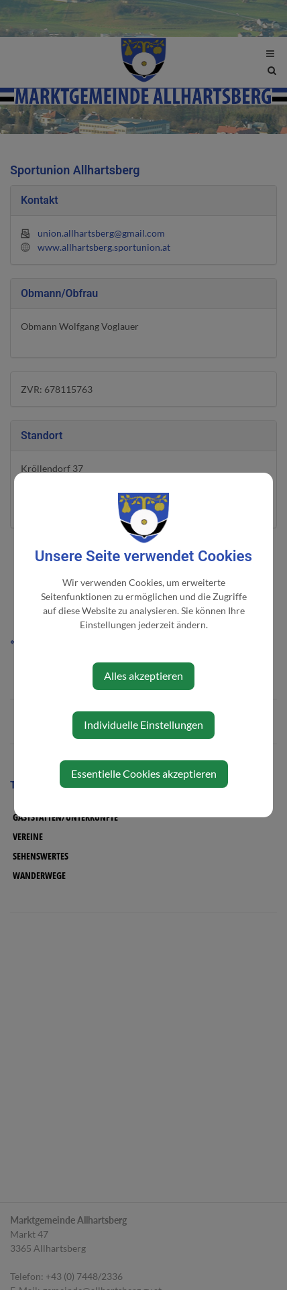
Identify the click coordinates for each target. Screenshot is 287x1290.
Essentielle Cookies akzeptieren (144, 773)
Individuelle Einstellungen (143, 724)
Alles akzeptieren (143, 675)
